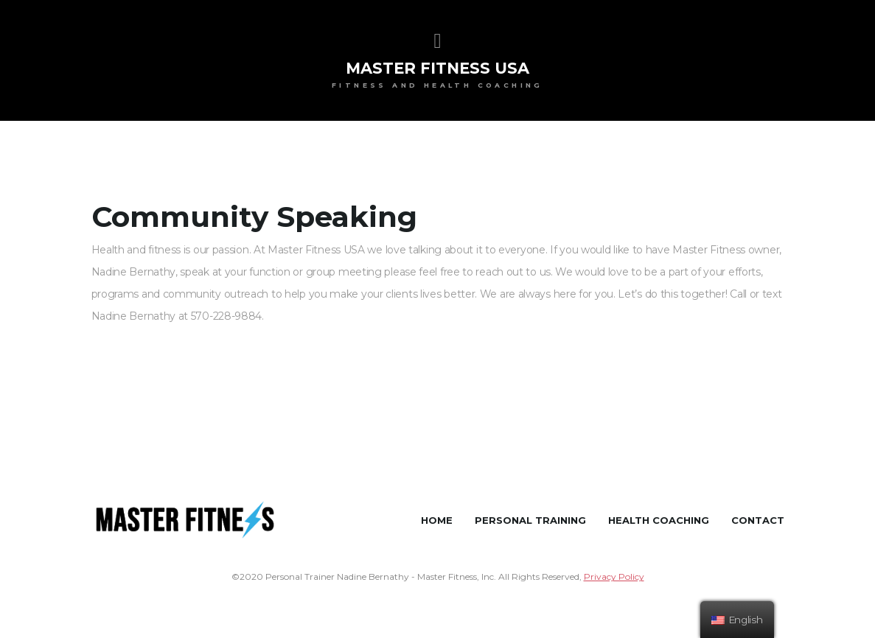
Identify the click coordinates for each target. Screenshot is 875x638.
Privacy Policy (614, 576)
